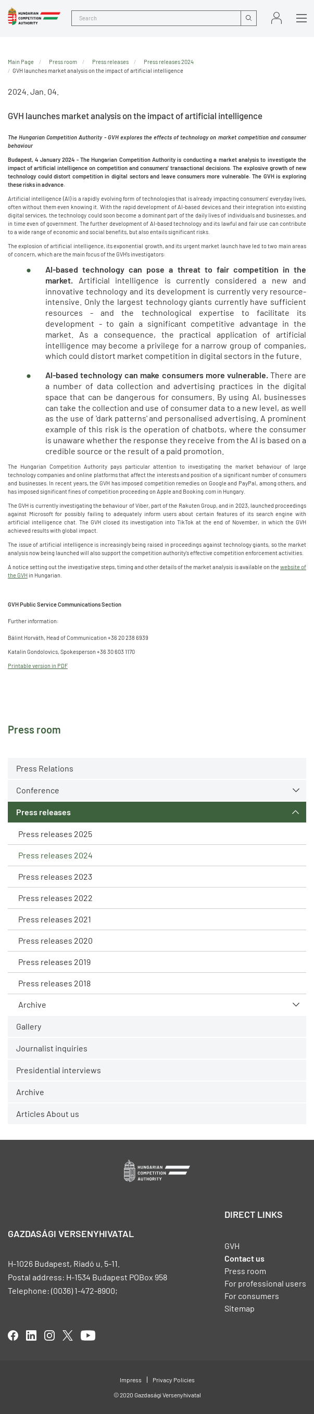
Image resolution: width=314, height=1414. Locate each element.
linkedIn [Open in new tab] (31, 1335)
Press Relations (44, 768)
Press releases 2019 (54, 962)
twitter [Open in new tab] (67, 1335)
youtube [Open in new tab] (88, 1335)
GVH (232, 1246)
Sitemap (239, 1308)
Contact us (244, 1258)
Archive (32, 1004)
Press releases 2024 (55, 855)
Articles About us (47, 1114)
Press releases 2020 (55, 940)
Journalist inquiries (51, 1048)
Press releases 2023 (55, 876)
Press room (63, 61)
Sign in (276, 18)
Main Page (21, 61)
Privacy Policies (174, 1379)
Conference (37, 790)
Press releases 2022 (55, 898)
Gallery (28, 1026)
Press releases (43, 812)
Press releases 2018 (54, 983)
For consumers (251, 1296)
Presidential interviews (58, 1070)
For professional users (265, 1283)
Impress (131, 1379)
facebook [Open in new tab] (13, 1335)
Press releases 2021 (54, 919)
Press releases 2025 (55, 834)
